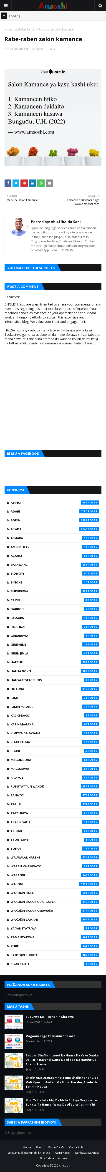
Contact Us (76, 1147)
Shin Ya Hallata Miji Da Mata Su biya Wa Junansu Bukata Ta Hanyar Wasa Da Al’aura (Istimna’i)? (61, 1102)
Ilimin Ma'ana (55, 707)
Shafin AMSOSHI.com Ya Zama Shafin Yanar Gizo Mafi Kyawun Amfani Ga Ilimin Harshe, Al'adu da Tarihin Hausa (61, 1082)
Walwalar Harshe (55, 857)
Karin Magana (55, 724)
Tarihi (55, 804)
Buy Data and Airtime (53, 1158)
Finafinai (55, 627)
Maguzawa (55, 769)
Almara (55, 538)
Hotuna (55, 689)
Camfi (55, 600)
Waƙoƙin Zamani (25, 29)
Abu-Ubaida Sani (18, 49)
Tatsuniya (55, 813)
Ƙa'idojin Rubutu (55, 955)
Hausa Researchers (55, 680)
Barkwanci (55, 565)
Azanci (55, 556)
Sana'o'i (55, 795)
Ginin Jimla (55, 653)
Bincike (55, 582)
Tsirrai (55, 831)
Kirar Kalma (55, 742)
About (39, 1147)
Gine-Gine (55, 644)
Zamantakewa (55, 937)
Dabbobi (55, 609)
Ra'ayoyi (55, 777)
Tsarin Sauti (55, 822)
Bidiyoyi (55, 573)
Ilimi (55, 698)
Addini (55, 520)
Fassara (55, 618)
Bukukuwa (55, 591)
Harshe (55, 662)
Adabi (55, 511)
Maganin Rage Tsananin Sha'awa (50, 1036)
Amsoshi (64, 1165)
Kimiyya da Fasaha (55, 733)
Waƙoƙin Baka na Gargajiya (55, 902)
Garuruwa (55, 636)
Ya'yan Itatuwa (55, 928)
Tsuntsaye (55, 840)
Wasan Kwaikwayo (55, 866)
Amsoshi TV (55, 547)
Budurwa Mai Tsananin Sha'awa (49, 1017)
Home (9, 29)
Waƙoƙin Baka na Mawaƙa (55, 911)
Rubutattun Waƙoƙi (55, 786)
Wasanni (55, 875)
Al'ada (55, 529)
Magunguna (55, 760)
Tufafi (55, 848)
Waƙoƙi (55, 884)
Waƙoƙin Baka (55, 893)
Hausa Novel (55, 671)
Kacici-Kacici (55, 715)
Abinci (55, 502)
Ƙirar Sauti (55, 964)
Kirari (55, 751)
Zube (55, 946)
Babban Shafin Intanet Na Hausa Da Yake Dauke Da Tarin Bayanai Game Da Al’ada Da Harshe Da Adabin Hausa (61, 1059)
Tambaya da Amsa (87, 1153)
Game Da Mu (56, 1147)
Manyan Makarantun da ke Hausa (29, 1153)
